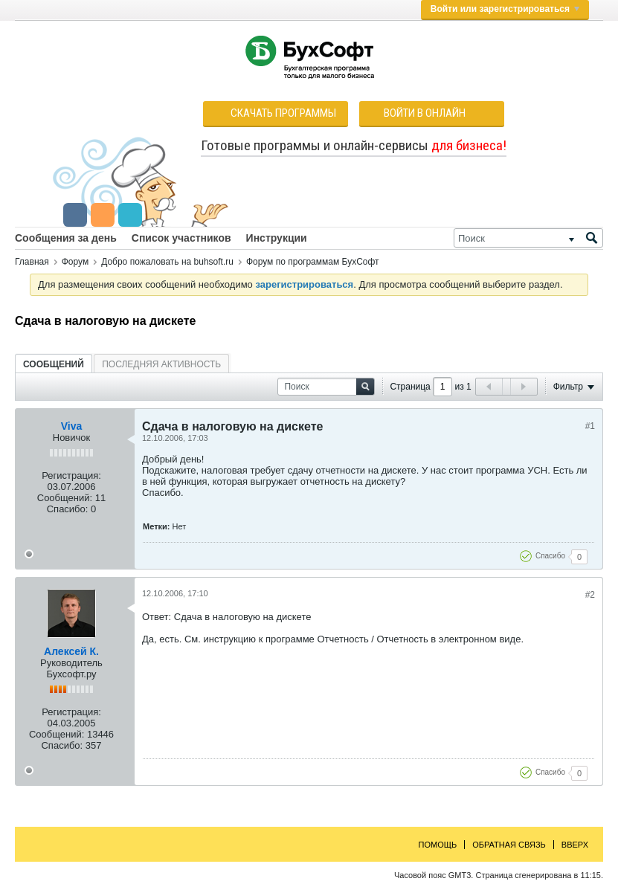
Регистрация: (71, 475)
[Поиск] (528, 238)
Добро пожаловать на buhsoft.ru (167, 262)
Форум (75, 262)
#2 (590, 595)
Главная (32, 262)
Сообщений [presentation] (53, 364)
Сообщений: (64, 497)
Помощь (438, 844)
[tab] (53, 364)
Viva (72, 426)
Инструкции (276, 238)
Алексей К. (71, 651)
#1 (590, 426)
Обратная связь (509, 844)
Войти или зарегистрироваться (505, 9)
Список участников (181, 238)
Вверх (574, 844)
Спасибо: (67, 509)
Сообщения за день (66, 238)
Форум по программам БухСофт (312, 262)
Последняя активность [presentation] (161, 364)
